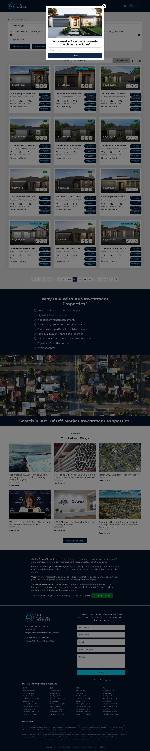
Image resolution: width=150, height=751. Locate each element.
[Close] (104, 6)
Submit (75, 56)
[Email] (75, 49)
